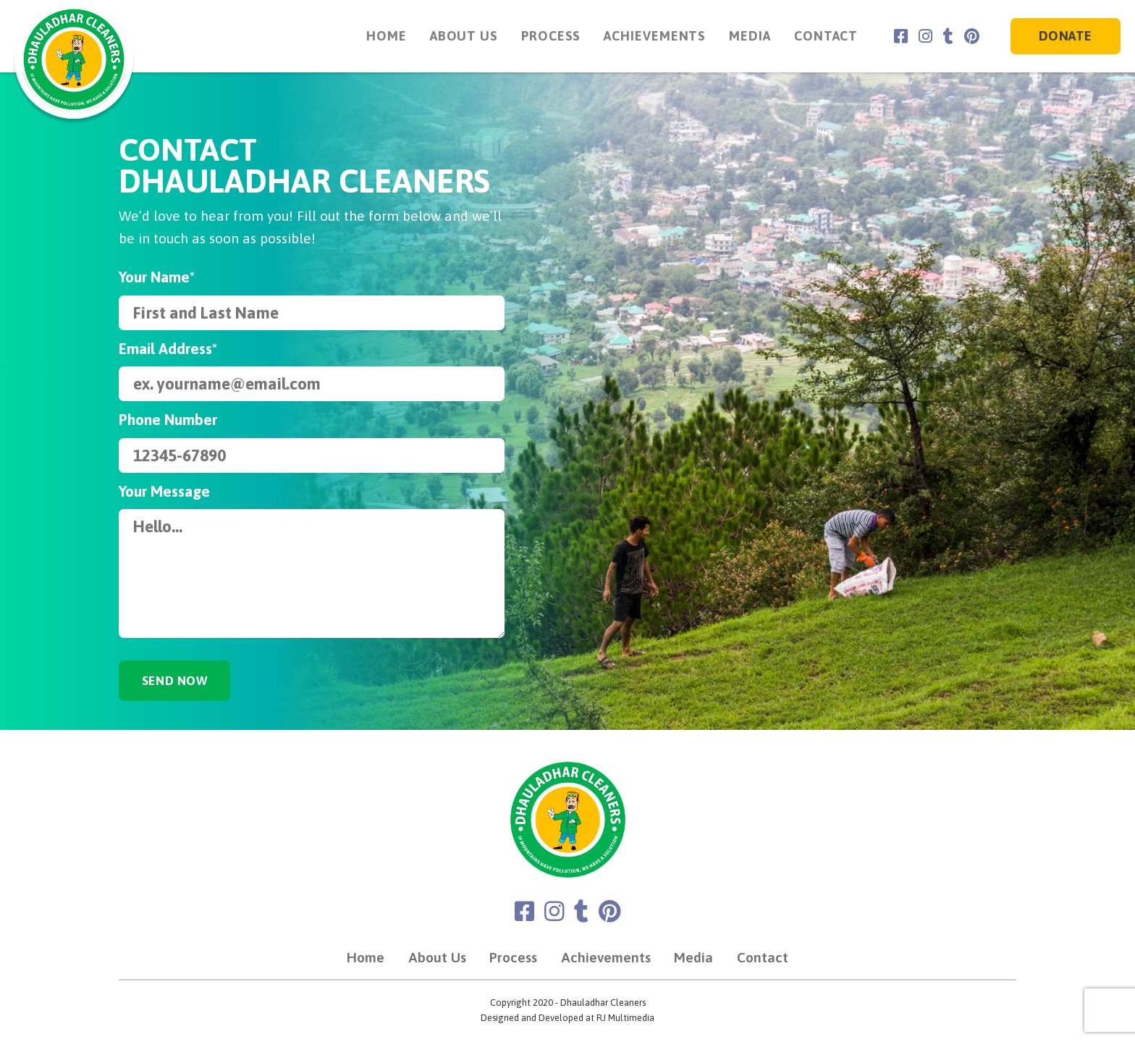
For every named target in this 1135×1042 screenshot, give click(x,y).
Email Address (168, 348)
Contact (817, 35)
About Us (455, 35)
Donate (1064, 36)
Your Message (164, 491)
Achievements (646, 35)
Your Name (157, 277)
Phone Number (168, 419)
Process (542, 35)
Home (378, 35)
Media (740, 35)
